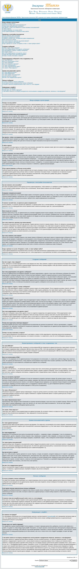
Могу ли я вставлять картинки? (10, 64)
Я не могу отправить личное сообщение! (13, 81)
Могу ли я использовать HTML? (10, 61)
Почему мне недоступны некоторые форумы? (14, 54)
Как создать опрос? (7, 51)
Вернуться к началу (7, 111)
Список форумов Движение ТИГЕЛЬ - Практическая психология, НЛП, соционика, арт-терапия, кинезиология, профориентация (34, 17)
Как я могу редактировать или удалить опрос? (14, 53)
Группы (50, 11)
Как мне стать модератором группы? (11, 77)
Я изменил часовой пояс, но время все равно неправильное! (18, 38)
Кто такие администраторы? (9, 72)
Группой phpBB (51, 516)
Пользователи (43, 11)
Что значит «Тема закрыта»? (9, 68)
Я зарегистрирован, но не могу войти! (12, 30)
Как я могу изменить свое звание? (11, 42)
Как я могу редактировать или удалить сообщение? (15, 49)
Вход (59, 13)
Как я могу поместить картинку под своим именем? (15, 41)
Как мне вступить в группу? (9, 76)
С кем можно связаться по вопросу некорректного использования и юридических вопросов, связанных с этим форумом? (33, 91)
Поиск (36, 11)
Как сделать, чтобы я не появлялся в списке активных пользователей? (20, 27)
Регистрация (58, 11)
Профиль (32, 13)
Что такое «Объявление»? (9, 65)
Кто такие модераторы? (8, 73)
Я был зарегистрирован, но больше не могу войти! (15, 31)
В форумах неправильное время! (11, 37)
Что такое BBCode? (7, 60)
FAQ (31, 11)
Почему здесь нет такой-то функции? (12, 90)
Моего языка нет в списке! (9, 39)
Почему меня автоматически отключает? (13, 26)
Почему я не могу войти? (8, 23)
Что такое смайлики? (7, 62)
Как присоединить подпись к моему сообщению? (15, 50)
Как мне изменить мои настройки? (11, 35)
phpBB (37, 565)
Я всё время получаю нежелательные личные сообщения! (17, 83)
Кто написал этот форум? (9, 88)
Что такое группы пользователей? (11, 74)
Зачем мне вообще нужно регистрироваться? (14, 25)
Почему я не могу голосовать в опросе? (12, 55)
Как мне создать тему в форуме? (11, 48)
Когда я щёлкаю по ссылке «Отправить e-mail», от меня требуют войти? (21, 43)
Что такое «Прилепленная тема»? (11, 66)
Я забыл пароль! (6, 28)
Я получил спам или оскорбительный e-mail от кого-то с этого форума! (20, 84)
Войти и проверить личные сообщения (46, 13)
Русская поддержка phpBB (39, 566)
